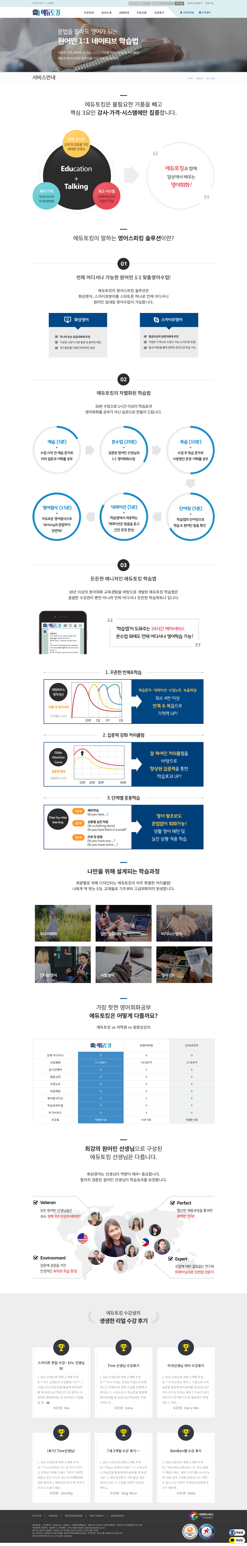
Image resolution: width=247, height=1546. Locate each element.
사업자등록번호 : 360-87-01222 (87, 1524)
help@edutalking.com (95, 1527)
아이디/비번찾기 (194, 3)
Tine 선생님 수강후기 (123, 1365)
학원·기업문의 (97, 1515)
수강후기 (159, 12)
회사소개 (36, 1515)
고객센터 (205, 12)
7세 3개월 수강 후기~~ (123, 1450)
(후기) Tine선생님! (61, 1450)
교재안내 (124, 12)
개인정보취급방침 (73, 1515)
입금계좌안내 (117, 1515)
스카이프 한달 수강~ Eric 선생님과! (61, 1365)
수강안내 (89, 12)
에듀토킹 (199, 78)
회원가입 (209, 3)
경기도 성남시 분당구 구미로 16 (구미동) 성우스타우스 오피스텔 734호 (65, 1530)
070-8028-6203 (75, 1527)
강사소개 (106, 12)
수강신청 (142, 12)
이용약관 (52, 1515)
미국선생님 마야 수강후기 (186, 1365)
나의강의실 (187, 12)
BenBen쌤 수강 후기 (185, 1450)
